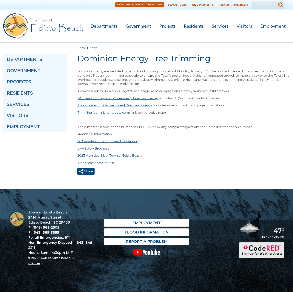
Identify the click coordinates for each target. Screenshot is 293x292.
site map (34, 263)
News (93, 48)
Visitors (242, 26)
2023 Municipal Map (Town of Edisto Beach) (110, 155)
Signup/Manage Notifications (139, 4)
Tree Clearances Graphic (95, 163)
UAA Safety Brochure (93, 148)
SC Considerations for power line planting (108, 141)
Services (218, 26)
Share (88, 171)
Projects (167, 26)
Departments (102, 26)
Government (137, 26)
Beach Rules (177, 4)
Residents (192, 26)
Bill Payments (203, 4)
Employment (273, 26)
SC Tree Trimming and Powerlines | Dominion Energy (118, 98)
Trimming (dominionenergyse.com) (103, 112)
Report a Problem (233, 4)
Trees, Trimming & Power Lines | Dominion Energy (114, 105)
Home (81, 48)
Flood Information (147, 232)
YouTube (146, 252)
